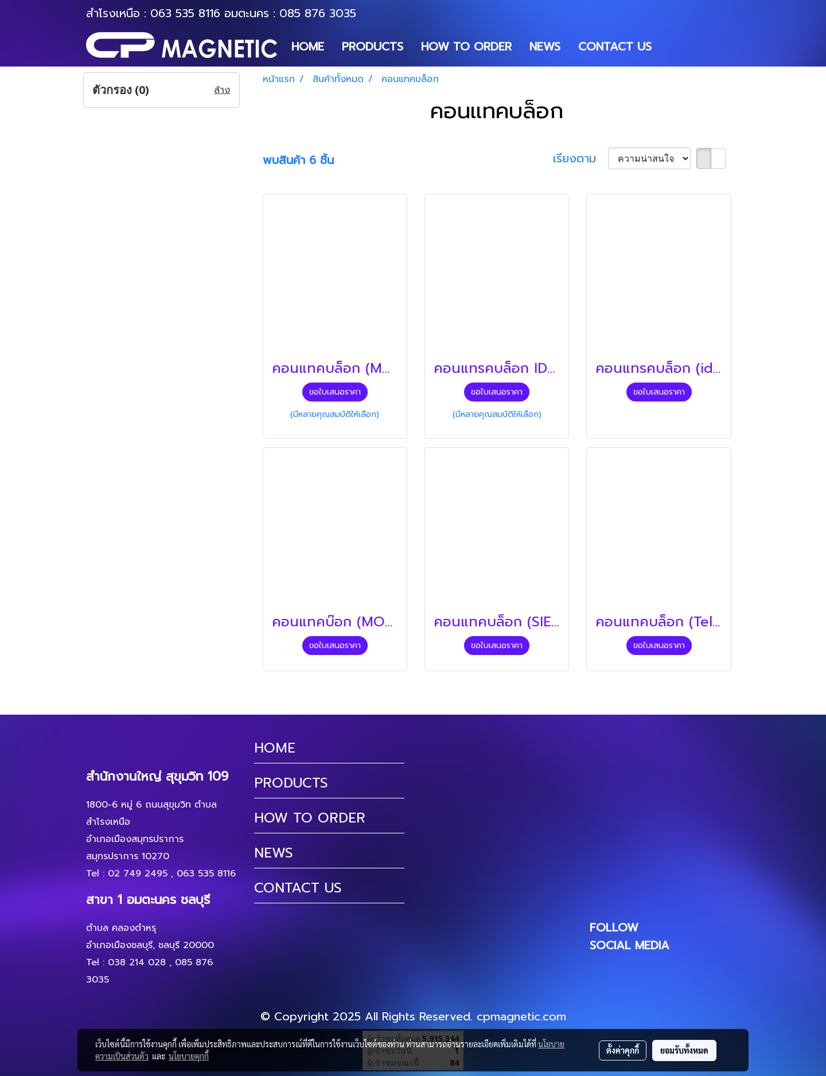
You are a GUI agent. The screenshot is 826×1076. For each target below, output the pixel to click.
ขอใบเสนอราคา (335, 392)
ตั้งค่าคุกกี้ (622, 1050)
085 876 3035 (317, 13)
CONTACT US (615, 46)
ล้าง (222, 90)
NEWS (544, 46)
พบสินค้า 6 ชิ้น (298, 160)
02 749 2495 (137, 873)
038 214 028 (137, 962)
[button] (670, 46)
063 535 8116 (185, 13)
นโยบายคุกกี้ (189, 1056)
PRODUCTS (372, 46)
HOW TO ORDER (466, 46)
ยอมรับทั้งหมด (684, 1050)
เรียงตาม (580, 158)
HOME (307, 46)
